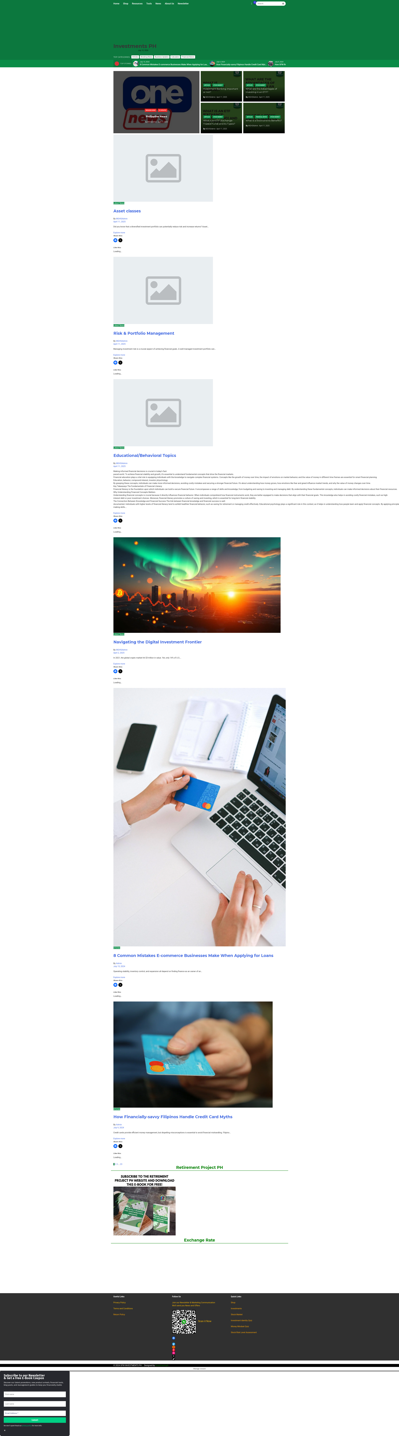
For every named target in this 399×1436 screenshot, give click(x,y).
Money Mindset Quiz (240, 1326)
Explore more (119, 232)
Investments (236, 1308)
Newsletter (183, 3)
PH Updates (162, 110)
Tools (149, 3)
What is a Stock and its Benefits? (264, 120)
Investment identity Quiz (241, 1320)
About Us (169, 3)
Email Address (10, 1409)
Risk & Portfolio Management (143, 333)
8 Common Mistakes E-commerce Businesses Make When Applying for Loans (193, 955)
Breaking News (150, 110)
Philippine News (156, 116)
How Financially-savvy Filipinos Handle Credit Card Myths (172, 1116)
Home (116, 3)
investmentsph (161, 1365)
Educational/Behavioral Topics (144, 455)
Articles (207, 85)
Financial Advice (261, 117)
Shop (125, 3)
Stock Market (218, 85)
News (158, 3)
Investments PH (134, 46)
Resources (137, 3)
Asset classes (127, 211)
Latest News (119, 203)
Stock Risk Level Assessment (244, 1332)
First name (8, 1390)
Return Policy (119, 1314)
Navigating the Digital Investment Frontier (157, 642)
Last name (8, 1400)
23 (121, 1164)
